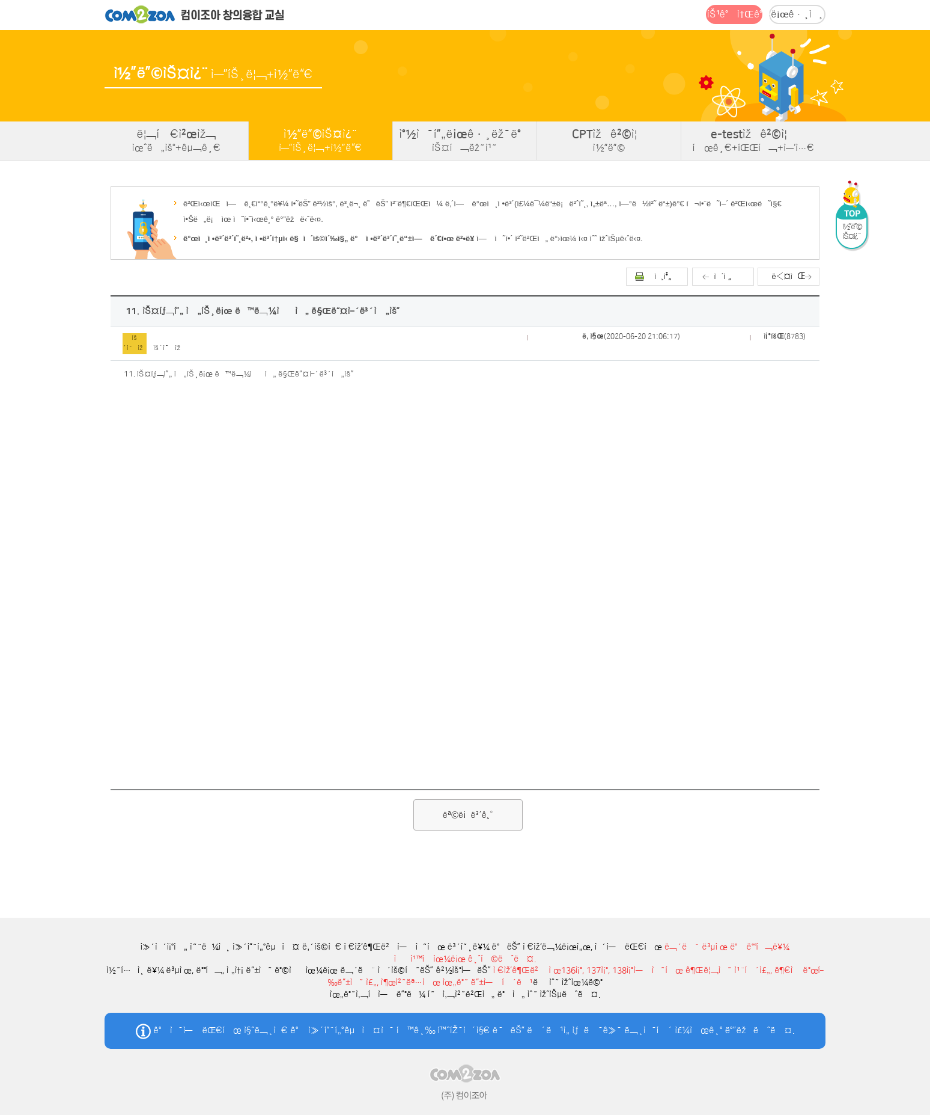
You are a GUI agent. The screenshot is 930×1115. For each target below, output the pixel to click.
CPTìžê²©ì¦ (609, 140)
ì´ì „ (723, 276)
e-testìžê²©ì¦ (753, 140)
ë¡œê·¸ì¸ (797, 14)
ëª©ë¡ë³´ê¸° (468, 815)
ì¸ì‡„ (663, 276)
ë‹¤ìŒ (788, 276)
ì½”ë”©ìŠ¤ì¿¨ (320, 140)
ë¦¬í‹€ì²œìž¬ (176, 140)
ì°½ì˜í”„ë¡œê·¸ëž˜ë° (464, 140)
